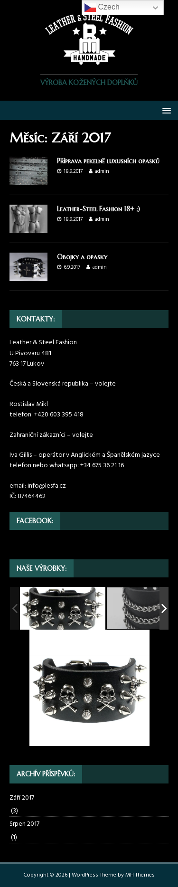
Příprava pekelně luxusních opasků (108, 161)
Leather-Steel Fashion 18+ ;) (98, 209)
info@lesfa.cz (47, 486)
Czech (102, 7)
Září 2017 (21, 798)
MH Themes (140, 875)
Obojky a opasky (82, 257)
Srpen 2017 (24, 824)
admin (102, 171)
